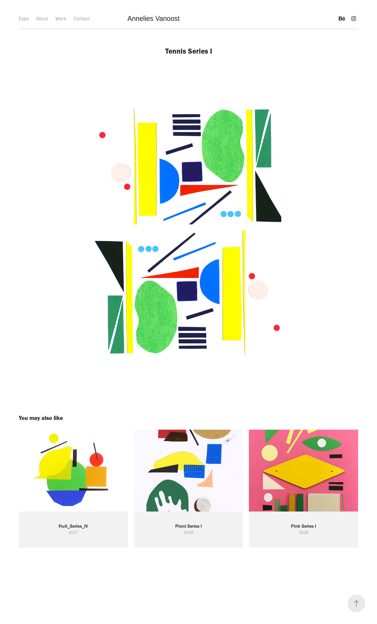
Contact (82, 18)
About (42, 18)
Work (61, 18)
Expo (24, 18)
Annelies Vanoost (154, 18)
